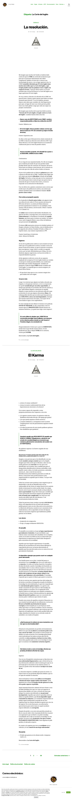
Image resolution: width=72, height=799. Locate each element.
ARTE (44, 4)
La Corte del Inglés (24, 339)
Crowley (33, 31)
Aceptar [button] (68, 792)
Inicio (32, 4)
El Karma (36, 355)
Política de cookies (29, 764)
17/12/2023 (41, 359)
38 (41, 755)
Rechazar (36, 797)
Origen (35, 4)
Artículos (40, 4)
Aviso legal (5, 764)
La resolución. (36, 27)
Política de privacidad (16, 764)
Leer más (63, 792)
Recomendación (51, 4)
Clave (57, 4)
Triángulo (36, 22)
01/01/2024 (41, 31)
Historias (61, 4)
